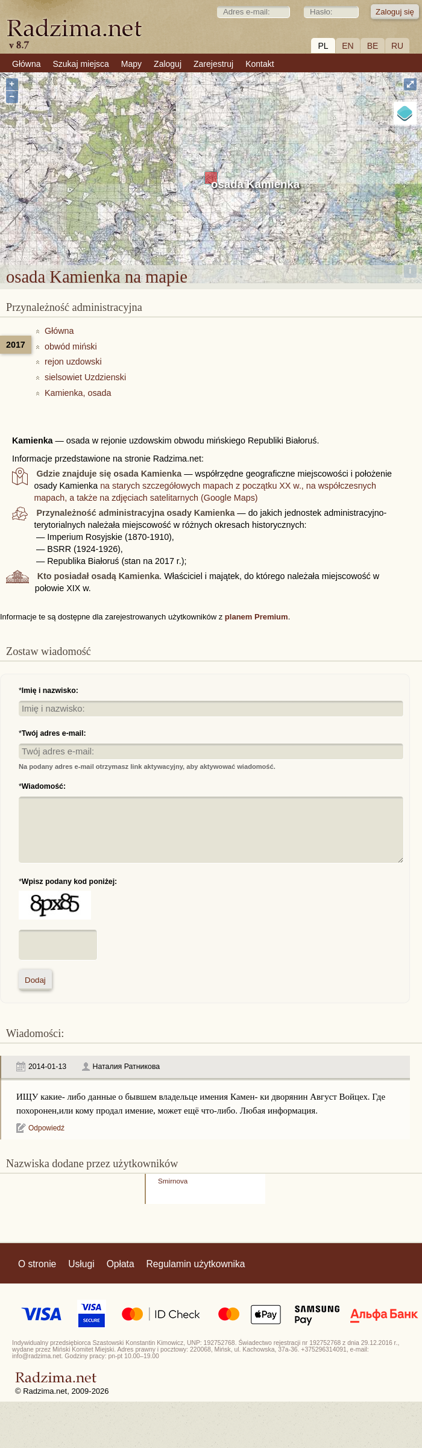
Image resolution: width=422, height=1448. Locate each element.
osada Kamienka (255, 184)
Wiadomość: (44, 786)
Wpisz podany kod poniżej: (69, 881)
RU (397, 46)
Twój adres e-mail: (54, 733)
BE (373, 46)
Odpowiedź (46, 1128)
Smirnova (172, 1181)
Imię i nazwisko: (50, 690)
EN (347, 46)
